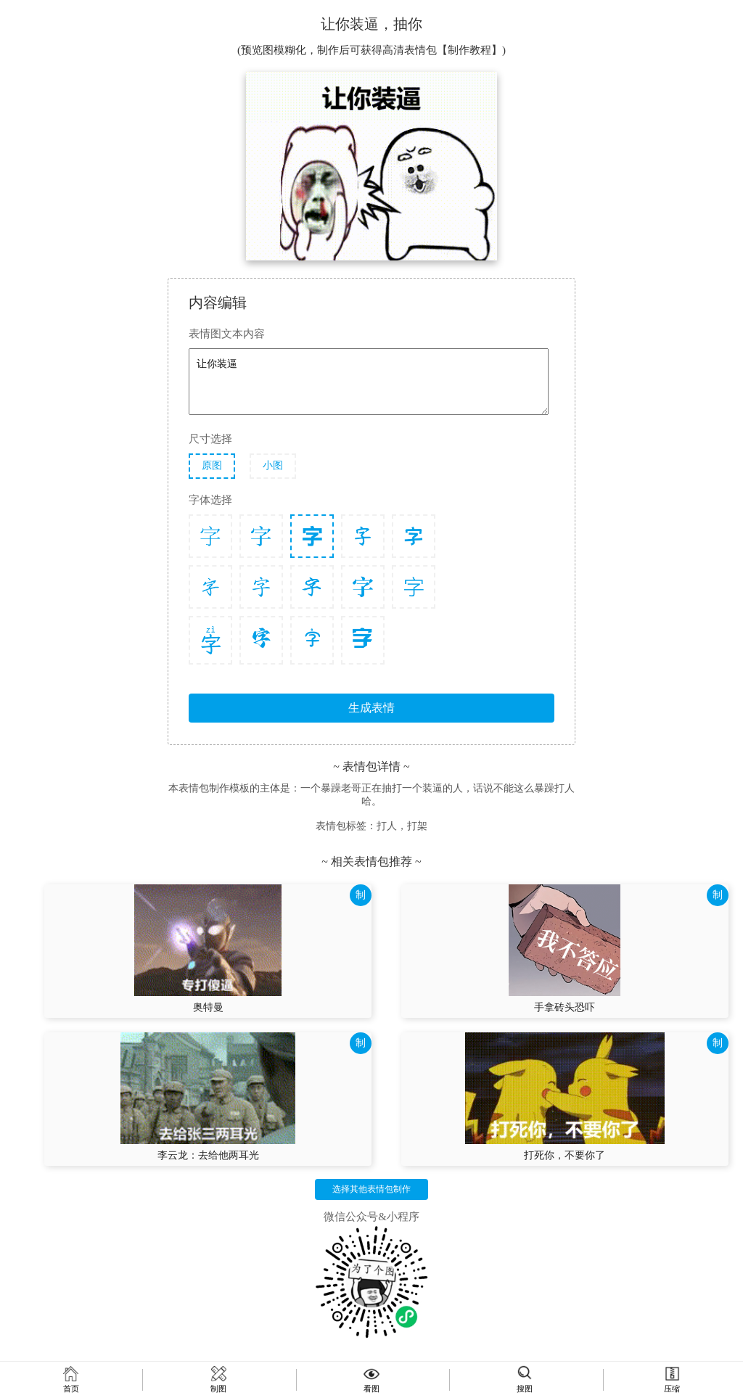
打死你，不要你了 (564, 1155)
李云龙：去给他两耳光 (208, 1155)
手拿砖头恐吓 (564, 1007)
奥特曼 (208, 1007)
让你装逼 (369, 381)
